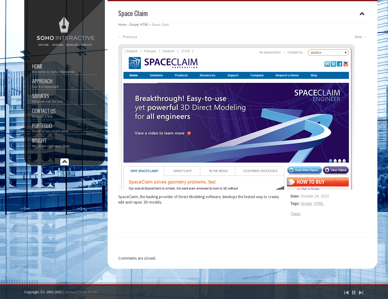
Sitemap (70, 292)
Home (64, 68)
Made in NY (88, 292)
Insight (64, 142)
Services (64, 97)
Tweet (295, 214)
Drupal (134, 24)
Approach (64, 82)
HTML (144, 24)
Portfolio (64, 127)
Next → (361, 37)
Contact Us (64, 112)
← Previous (127, 37)
